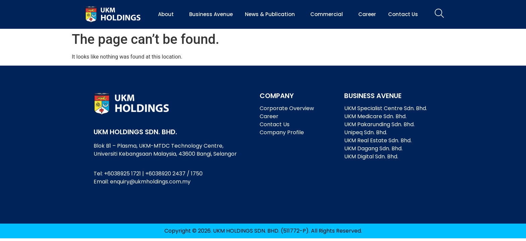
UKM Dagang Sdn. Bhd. (373, 148)
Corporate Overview (287, 108)
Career (367, 14)
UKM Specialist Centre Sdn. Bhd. (385, 108)
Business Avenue (211, 14)
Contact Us (403, 14)
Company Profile (282, 132)
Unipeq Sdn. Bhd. (365, 132)
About (167, 14)
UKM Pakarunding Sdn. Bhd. (379, 124)
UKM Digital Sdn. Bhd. (371, 156)
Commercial (328, 14)
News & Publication (271, 14)
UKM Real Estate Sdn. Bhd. (378, 140)
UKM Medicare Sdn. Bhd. (375, 116)
